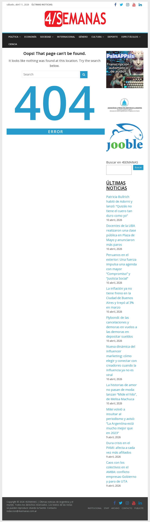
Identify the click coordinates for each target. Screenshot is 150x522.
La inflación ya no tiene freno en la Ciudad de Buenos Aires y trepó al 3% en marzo (120, 297)
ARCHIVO (115, 508)
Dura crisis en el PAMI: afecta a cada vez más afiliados (120, 448)
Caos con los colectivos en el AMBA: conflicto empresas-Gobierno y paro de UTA (121, 471)
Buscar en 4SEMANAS (122, 162)
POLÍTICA (13, 36)
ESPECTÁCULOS (130, 36)
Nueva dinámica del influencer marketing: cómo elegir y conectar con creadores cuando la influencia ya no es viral (121, 360)
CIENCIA (12, 44)
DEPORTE (113, 36)
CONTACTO (127, 508)
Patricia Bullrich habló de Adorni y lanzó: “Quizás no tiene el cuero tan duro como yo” (119, 206)
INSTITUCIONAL (95, 508)
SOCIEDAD (45, 36)
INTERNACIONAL (66, 36)
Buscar (138, 167)
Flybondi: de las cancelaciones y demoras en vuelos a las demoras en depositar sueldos (121, 327)
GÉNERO (83, 36)
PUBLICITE (138, 508)
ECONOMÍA (30, 36)
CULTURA (96, 36)
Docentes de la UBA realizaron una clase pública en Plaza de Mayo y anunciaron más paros (121, 235)
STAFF (106, 508)
